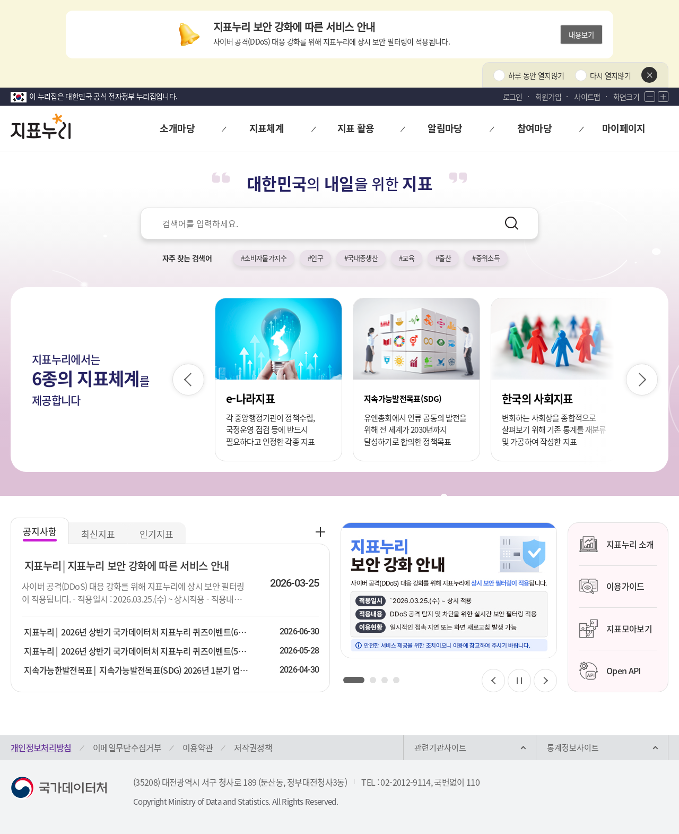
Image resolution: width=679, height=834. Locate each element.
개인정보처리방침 (41, 747)
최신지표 (98, 533)
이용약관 (197, 747)
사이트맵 (587, 96)
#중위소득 (486, 258)
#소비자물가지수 (263, 258)
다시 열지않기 (610, 75)
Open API (610, 671)
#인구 (315, 258)
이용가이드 (612, 586)
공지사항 (40, 531)
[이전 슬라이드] (188, 379)
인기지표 (156, 533)
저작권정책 (253, 747)
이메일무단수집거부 (127, 747)
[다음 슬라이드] (642, 379)
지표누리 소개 (616, 544)
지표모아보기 (615, 628)
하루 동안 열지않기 (536, 75)
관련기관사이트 (440, 747)
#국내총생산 (361, 258)
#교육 (406, 258)
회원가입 (548, 96)
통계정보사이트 (573, 747)
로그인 (513, 96)
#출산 (443, 258)
